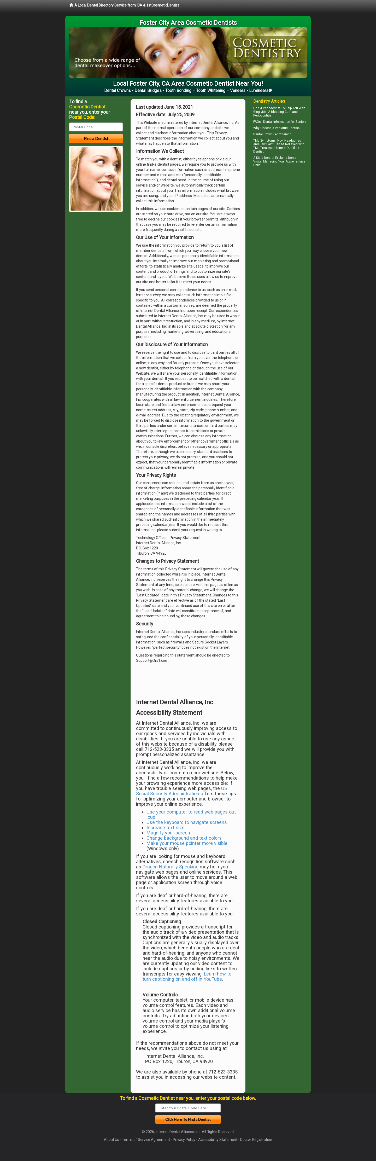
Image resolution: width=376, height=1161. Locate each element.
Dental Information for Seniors (285, 122)
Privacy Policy (184, 1139)
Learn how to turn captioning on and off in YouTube (187, 976)
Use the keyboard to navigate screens (186, 822)
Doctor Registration (256, 1139)
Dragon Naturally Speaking (170, 866)
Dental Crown (263, 134)
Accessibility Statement (217, 1139)
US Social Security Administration (181, 791)
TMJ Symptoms (264, 140)
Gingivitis (260, 112)
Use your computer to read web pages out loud (191, 814)
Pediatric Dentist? (287, 128)
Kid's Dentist (265, 158)
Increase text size (165, 827)
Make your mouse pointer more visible (186, 843)
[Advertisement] (280, 214)
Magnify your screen (168, 832)
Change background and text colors (184, 838)
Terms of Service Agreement (146, 1139)
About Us (111, 1139)
